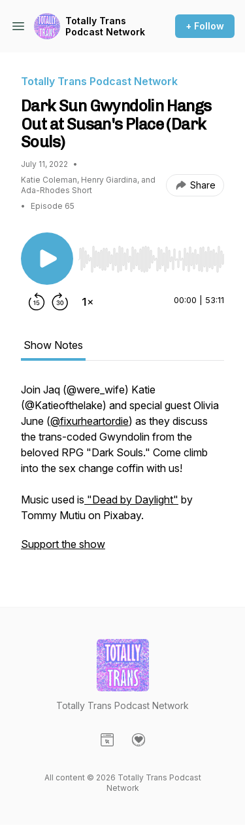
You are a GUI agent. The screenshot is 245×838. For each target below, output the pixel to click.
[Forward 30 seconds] (60, 302)
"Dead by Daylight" (131, 499)
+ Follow (205, 25)
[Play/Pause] (47, 258)
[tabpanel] (122, 473)
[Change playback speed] (87, 302)
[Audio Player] (151, 255)
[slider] (151, 259)
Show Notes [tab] (53, 345)
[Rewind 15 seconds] (36, 302)
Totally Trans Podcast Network (105, 26)
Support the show (63, 544)
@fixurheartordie (89, 421)
